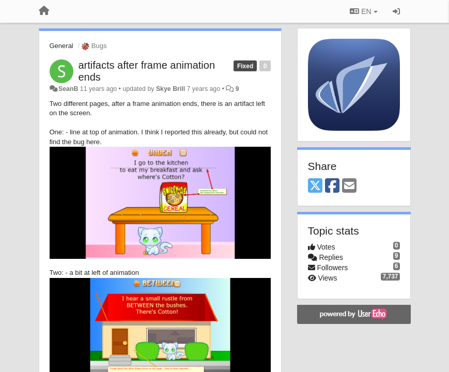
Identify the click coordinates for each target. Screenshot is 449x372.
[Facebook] (332, 186)
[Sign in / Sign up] (396, 11)
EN (363, 11)
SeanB (68, 88)
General (61, 46)
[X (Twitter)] (315, 186)
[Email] (349, 186)
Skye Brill (170, 88)
